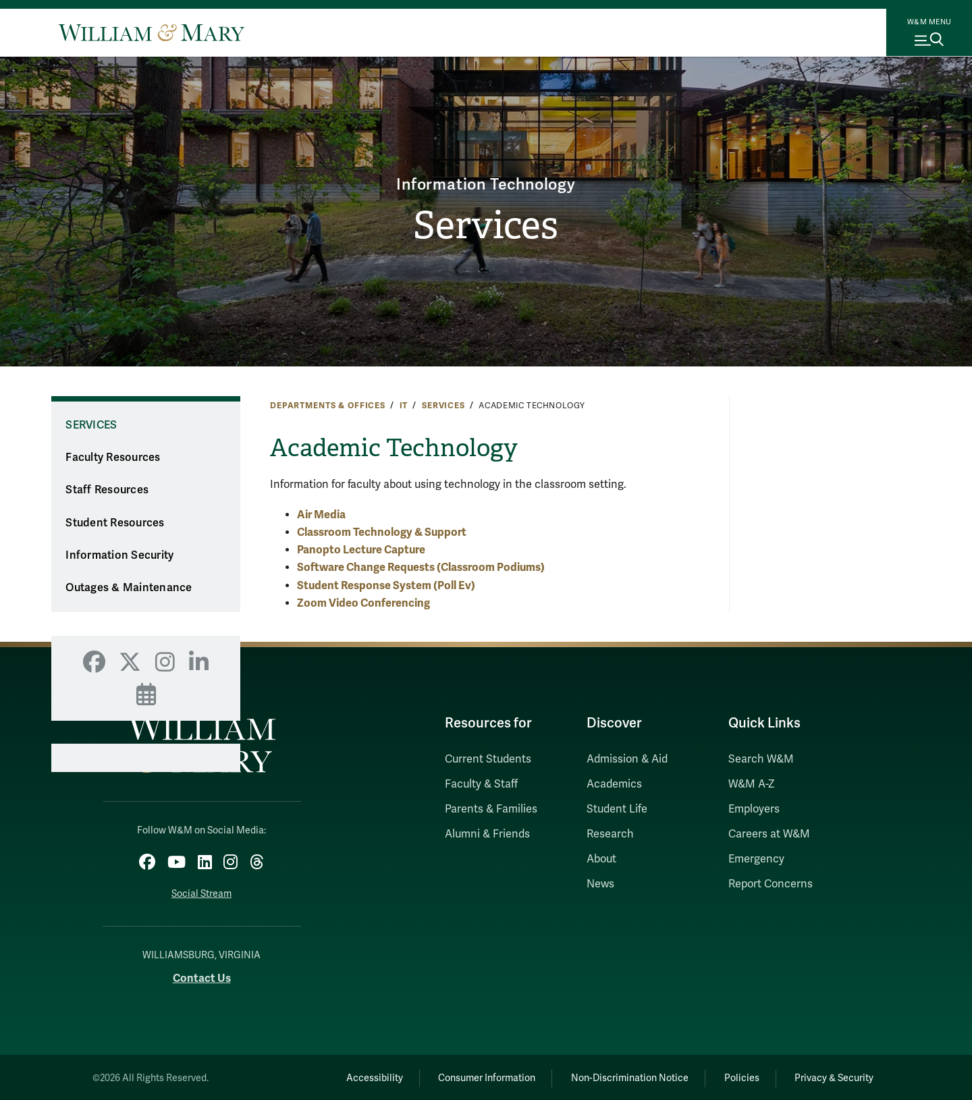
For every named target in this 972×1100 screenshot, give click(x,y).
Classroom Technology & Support (381, 532)
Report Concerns (770, 884)
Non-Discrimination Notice (619, 1076)
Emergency (756, 859)
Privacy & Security (832, 1076)
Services (486, 226)
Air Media (321, 514)
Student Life (617, 809)
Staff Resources (106, 490)
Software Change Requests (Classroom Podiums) (421, 567)
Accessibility (356, 1076)
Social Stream (201, 892)
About (601, 859)
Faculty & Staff (481, 784)
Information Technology (486, 183)
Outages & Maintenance (128, 588)
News (600, 884)
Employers (754, 809)
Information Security (119, 555)
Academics (614, 784)
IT (404, 405)
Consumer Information (473, 1076)
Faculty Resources (112, 457)
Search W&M (761, 759)
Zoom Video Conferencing (363, 603)
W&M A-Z (751, 784)
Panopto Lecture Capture (361, 550)
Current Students (488, 759)
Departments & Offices (327, 405)
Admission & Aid (627, 759)
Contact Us (202, 976)
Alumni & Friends (487, 834)
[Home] (151, 32)
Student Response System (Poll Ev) (386, 585)
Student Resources (114, 523)
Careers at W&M (769, 834)
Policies (735, 1076)
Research (610, 834)
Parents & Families (491, 809)
